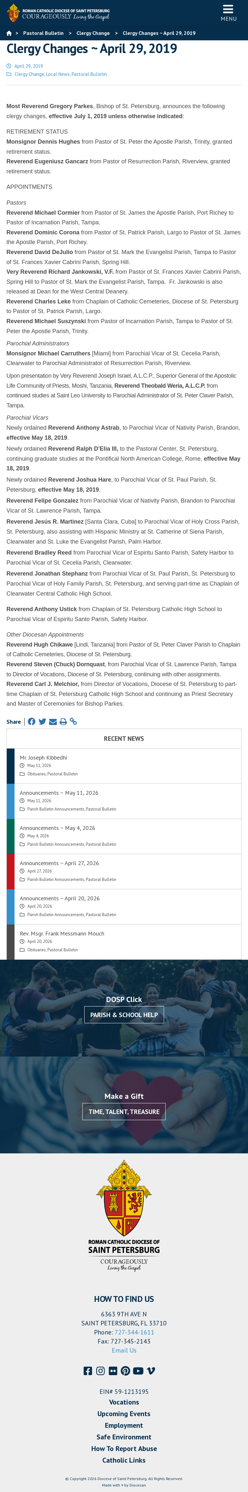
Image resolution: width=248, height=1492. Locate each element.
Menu (229, 12)
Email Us (124, 1350)
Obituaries (36, 774)
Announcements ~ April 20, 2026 (60, 898)
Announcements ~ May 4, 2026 (57, 828)
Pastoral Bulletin (89, 74)
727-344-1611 (134, 1332)
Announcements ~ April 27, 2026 (59, 863)
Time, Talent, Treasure (124, 1112)
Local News (58, 74)
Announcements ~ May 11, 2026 (59, 792)
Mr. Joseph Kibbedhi (43, 757)
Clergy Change (29, 74)
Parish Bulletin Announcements (55, 809)
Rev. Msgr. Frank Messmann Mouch (62, 933)
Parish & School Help (124, 1015)
